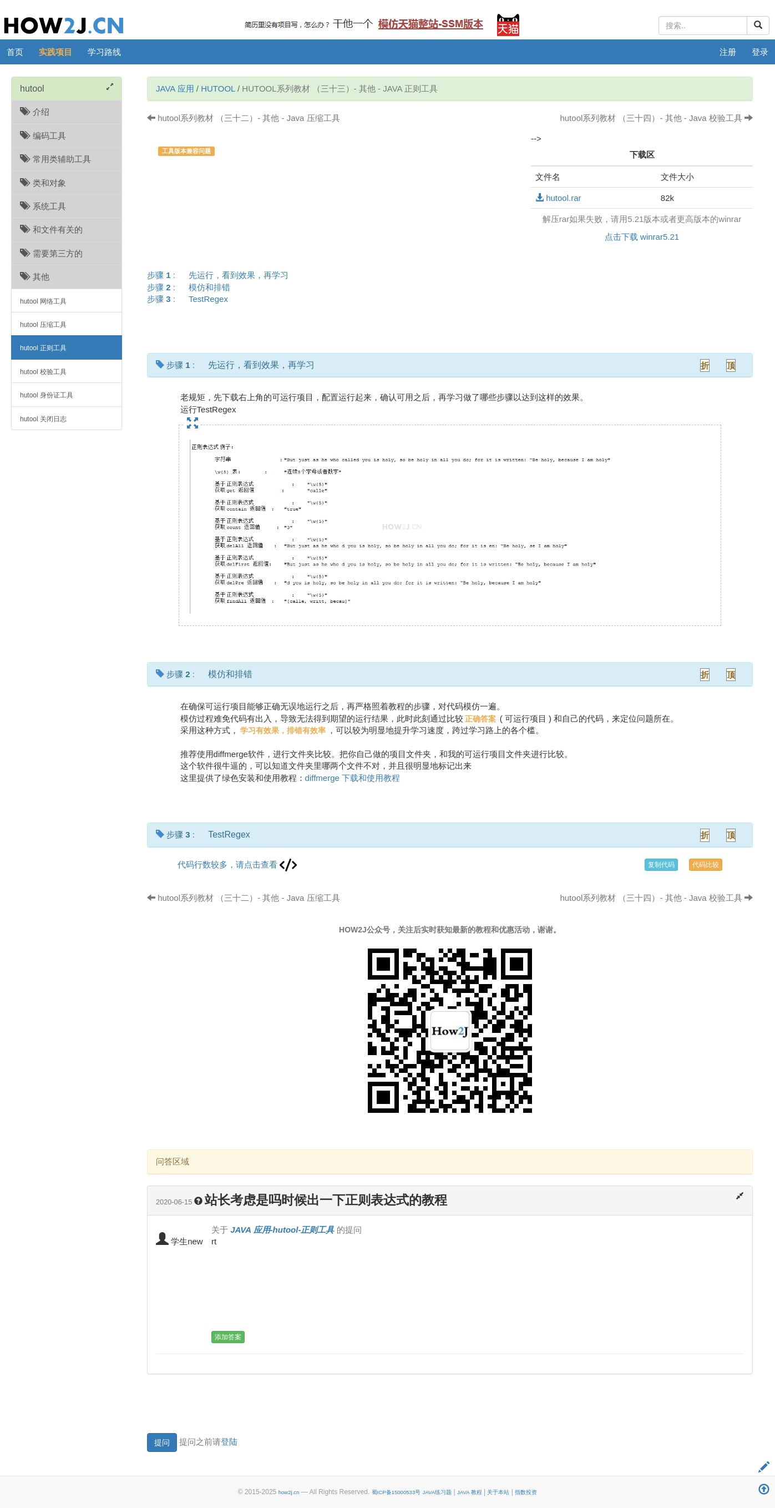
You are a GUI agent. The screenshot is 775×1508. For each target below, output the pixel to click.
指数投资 (526, 1492)
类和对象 (43, 183)
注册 (728, 52)
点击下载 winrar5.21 (642, 236)
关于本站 (498, 1492)
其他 (34, 276)
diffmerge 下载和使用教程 (352, 778)
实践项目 (55, 52)
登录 (760, 52)
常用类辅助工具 (55, 159)
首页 (15, 52)
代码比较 (705, 865)
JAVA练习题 (437, 1492)
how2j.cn (289, 1492)
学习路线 (104, 52)
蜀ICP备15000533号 (396, 1492)
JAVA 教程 (469, 1492)
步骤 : (221, 275)
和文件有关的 (51, 229)
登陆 (229, 1441)
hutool (218, 88)
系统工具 (43, 206)
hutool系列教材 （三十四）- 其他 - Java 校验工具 (656, 118)
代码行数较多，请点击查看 (237, 864)
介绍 (34, 112)
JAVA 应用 (175, 88)
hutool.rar (558, 198)
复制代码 (661, 865)
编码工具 (43, 135)
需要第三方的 (51, 253)
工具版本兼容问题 (186, 151)
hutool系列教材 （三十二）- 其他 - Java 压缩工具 (243, 118)
